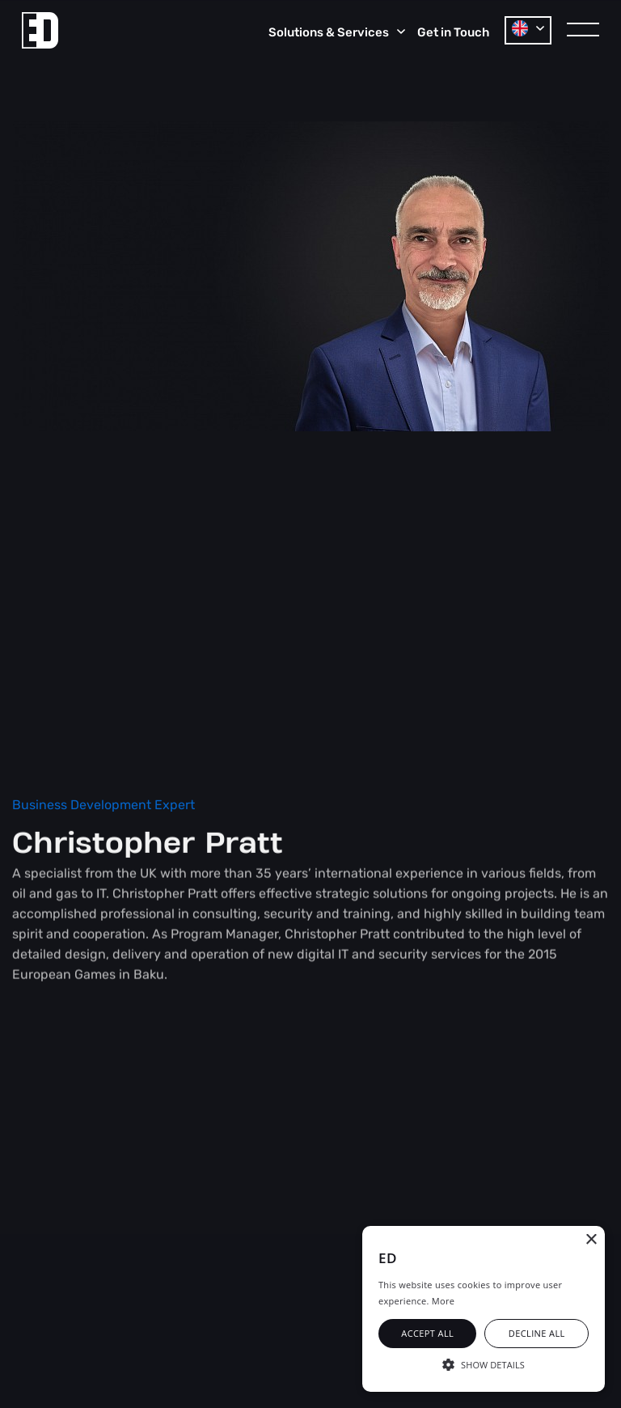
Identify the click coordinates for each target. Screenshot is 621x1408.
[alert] (483, 1309)
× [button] (591, 1240)
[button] (483, 1363)
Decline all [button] (537, 1333)
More (443, 1301)
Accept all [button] (427, 1333)
